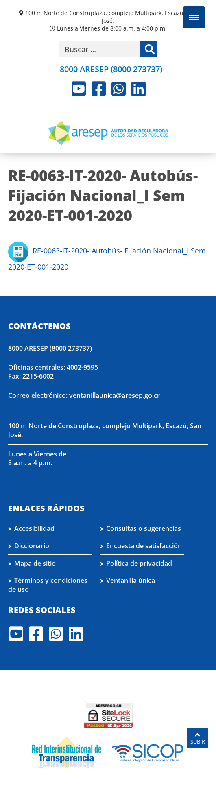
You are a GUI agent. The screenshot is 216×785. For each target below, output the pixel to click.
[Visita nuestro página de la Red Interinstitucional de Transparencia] (66, 752)
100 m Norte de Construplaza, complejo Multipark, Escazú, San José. (111, 16)
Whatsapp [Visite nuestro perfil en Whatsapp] (118, 89)
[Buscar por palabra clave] (99, 49)
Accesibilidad (34, 528)
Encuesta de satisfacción (144, 545)
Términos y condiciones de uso (47, 585)
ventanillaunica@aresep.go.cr (114, 395)
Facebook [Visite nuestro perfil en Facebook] (99, 89)
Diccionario (31, 545)
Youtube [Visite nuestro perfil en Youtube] (79, 89)
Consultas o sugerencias (143, 528)
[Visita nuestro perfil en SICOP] (147, 752)
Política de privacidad (139, 563)
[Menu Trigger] (194, 17)
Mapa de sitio (35, 563)
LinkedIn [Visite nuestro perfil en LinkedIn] (138, 89)
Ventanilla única (130, 580)
